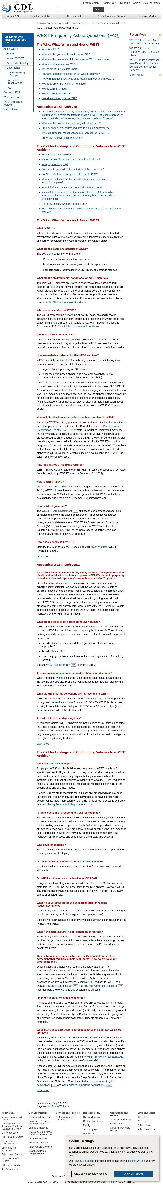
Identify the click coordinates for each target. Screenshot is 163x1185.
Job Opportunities (11, 1169)
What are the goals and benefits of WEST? (66, 54)
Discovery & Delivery (39, 1117)
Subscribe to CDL (146, 1129)
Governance (13, 67)
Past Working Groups (17, 74)
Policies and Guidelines (13, 1154)
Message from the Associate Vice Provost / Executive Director (13, 1126)
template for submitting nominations (84, 1085)
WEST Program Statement (57, 511)
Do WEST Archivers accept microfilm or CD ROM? (70, 174)
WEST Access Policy (58, 664)
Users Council (117, 1123)
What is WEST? (51, 49)
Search (98, 9)
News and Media (146, 16)
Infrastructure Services (40, 1146)
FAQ (9, 87)
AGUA (111, 453)
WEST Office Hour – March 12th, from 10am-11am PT (144, 42)
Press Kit (142, 1121)
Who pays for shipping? (55, 164)
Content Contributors (93, 1121)
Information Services (39, 1142)
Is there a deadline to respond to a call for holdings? (71, 159)
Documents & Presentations (14, 81)
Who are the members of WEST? (60, 64)
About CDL (13, 16)
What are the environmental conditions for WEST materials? (75, 59)
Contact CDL (110, 3)
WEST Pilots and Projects (13, 103)
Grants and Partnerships (8, 1142)
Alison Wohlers (98, 547)
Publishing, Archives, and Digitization (39, 1122)
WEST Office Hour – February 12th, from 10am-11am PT (144, 52)
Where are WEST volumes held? (60, 69)
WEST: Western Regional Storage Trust (85, 23)
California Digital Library (49, 23)
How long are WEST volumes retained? (64, 83)
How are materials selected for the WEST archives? (71, 73)
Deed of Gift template (60, 985)
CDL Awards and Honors (10, 1159)
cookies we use (136, 1161)
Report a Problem (130, 3)
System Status (151, 3)
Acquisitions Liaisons (121, 1119)
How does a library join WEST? (59, 98)
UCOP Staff (89, 1133)
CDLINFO (142, 1117)
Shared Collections (38, 1127)
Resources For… (76, 16)
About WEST (116, 23)
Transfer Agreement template (100, 985)
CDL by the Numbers (12, 1165)
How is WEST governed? (56, 93)
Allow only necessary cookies (90, 1173)
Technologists (90, 1129)
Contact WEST (11, 92)
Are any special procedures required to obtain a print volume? (76, 128)
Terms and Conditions (63, 1176)
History (10, 53)
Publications (143, 1125)
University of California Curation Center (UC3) (40, 1133)
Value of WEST (15, 58)
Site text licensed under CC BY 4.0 (96, 1182)
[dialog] (112, 1158)
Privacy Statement (84, 1161)
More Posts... (136, 74)
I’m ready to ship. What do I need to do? (64, 203)
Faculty (86, 1125)
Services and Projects (43, 16)
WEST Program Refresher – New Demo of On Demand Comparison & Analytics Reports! (145, 65)
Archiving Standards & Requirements (65, 804)
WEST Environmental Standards (67, 302)
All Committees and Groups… (120, 1128)
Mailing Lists (10, 109)
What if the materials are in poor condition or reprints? (72, 187)
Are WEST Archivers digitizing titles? (62, 138)
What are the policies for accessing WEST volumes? (71, 123)
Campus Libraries (92, 1117)
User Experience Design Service (37, 1152)
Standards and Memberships (9, 1148)
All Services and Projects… (64, 1118)
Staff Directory (91, 3)
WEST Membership (17, 63)
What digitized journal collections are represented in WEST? (75, 133)
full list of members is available (81, 326)
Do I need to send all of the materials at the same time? (73, 169)
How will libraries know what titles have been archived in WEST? (78, 78)
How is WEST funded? (54, 88)
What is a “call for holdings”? (58, 154)
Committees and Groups (111, 16)
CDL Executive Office (12, 1137)
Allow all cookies (133, 1173)
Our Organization (10, 1132)
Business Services (38, 1138)
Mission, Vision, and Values (12, 1118)
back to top (43, 556)
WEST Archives (12, 97)
